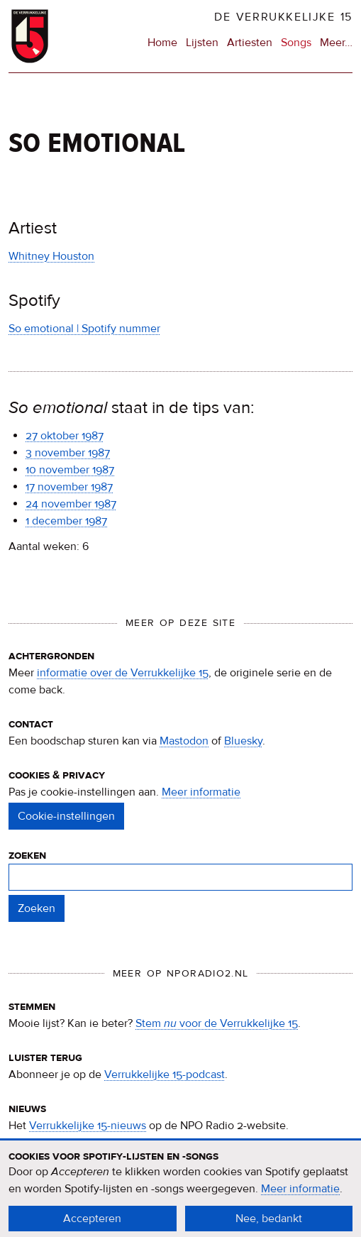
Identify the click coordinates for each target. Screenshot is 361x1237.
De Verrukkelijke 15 (283, 17)
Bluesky (243, 741)
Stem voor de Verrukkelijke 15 (216, 1023)
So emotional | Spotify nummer (84, 328)
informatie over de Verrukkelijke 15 (123, 673)
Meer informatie (201, 792)
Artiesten (249, 42)
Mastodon (184, 741)
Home (162, 42)
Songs (296, 42)
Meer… (336, 42)
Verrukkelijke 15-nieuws (87, 1125)
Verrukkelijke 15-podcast (164, 1074)
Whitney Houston (51, 256)
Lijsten (202, 42)
